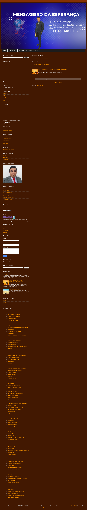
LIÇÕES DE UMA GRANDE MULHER (14, 385)
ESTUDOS (21, 50)
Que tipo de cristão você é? (12, 424)
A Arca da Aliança (11, 448)
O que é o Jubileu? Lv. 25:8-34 (13, 397)
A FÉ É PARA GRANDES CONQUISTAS (14, 387)
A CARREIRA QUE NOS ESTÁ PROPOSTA (15, 467)
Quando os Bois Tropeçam (12, 422)
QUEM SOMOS (12, 50)
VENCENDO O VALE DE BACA (16, 289)
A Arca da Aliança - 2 (11, 446)
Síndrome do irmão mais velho (40, 58)
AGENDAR (29, 50)
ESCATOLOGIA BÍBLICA (12, 499)
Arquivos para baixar (7, 199)
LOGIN (36, 50)
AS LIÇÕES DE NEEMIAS (12, 372)
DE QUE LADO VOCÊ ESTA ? (13, 493)
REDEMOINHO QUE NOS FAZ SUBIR (14, 365)
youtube (5, 98)
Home (4, 300)
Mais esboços (6, 194)
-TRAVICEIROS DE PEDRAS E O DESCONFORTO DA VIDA (18, 327)
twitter (4, 228)
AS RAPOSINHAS (11, 361)
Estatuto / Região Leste (8, 197)
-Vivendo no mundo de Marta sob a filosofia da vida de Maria (18, 322)
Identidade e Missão (11, 433)
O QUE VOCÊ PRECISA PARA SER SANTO (17, 403)
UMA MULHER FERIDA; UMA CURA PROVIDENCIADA (17, 355)
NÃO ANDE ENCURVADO (12, 374)
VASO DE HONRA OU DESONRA (13, 357)
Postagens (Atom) (40, 85)
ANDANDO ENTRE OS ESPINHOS (13, 395)
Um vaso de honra (11, 420)
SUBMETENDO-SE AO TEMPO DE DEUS (15, 370)
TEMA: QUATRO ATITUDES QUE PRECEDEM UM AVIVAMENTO (52, 69)
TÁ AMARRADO (10, 363)
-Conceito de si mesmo (12, 344)
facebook (5, 93)
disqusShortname (7, 136)
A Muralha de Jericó (11, 435)
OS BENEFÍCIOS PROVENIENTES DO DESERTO (16, 491)
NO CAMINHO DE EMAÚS (12, 405)
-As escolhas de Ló (11, 329)
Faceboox (5, 157)
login (4, 95)
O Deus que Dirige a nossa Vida (13, 476)
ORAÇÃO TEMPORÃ (11, 480)
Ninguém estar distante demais (13, 350)
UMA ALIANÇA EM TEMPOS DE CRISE (14, 471)
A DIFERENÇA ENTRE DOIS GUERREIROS (15, 463)
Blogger (43, 507)
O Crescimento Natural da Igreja (13, 431)
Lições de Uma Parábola (12, 399)
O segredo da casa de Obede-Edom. (41, 64)
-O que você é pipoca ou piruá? (13, 320)
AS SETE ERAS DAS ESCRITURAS (14, 459)
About (4, 302)
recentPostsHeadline (7, 130)
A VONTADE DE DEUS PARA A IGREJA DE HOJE (16, 461)
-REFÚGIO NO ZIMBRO (12, 325)
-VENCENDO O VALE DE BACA (13, 342)
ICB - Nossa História (7, 192)
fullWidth (5, 128)
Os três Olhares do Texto (12, 454)
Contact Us (5, 304)
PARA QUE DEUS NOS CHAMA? (13, 482)
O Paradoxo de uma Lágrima (13, 439)
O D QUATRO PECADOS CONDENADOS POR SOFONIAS (17, 478)
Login (4, 188)
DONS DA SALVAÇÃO (11, 489)
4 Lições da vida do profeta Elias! (13, 497)
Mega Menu (5, 201)
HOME (4, 50)
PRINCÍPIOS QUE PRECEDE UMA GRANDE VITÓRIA (17, 368)
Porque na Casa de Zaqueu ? (13, 418)
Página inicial (58, 82)
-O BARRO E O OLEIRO (12, 318)
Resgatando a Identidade (12, 378)
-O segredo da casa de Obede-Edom (14, 316)
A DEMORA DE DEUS (11, 465)
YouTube (5, 155)
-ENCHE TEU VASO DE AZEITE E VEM (14, 340)
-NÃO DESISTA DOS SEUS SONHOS (14, 314)
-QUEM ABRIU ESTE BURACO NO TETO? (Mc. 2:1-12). (17, 335)
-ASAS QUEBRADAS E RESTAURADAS (14, 331)
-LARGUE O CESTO (11, 333)
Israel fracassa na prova (12, 416)
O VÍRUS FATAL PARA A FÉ (12, 391)
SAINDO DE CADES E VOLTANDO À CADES (15, 407)
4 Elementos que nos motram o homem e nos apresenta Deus (18, 450)
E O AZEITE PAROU (11, 383)
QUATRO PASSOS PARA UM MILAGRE (14, 409)
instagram (5, 97)
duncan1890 (74, 505)
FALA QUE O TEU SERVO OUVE (13, 359)
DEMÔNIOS (10, 376)
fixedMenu (5, 141)
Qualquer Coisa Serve (11, 413)
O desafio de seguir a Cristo (12, 441)
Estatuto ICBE (6, 195)
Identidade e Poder (11, 452)
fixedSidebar (6, 140)
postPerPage (6, 143)
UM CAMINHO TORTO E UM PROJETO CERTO (16, 495)
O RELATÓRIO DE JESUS (12, 484)
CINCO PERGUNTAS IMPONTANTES (16, 501)
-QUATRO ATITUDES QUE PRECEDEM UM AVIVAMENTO (17, 346)
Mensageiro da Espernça (8, 149)
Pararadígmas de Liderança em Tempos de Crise (16, 437)
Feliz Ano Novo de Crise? (12, 353)
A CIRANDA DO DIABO (11, 411)
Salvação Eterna (10, 474)
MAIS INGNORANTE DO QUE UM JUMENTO (15, 393)
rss (4, 100)
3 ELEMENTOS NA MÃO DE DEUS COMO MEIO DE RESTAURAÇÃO (19, 487)
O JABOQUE (10, 348)
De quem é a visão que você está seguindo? (15, 426)
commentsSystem (7, 138)
